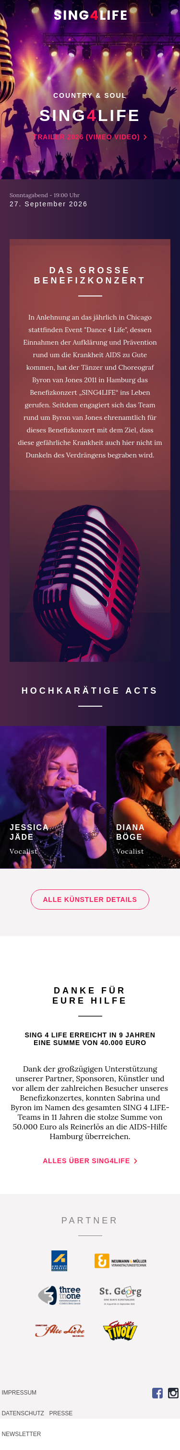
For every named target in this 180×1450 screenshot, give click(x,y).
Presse (61, 1413)
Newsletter (21, 1434)
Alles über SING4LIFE (86, 1161)
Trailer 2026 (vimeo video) (86, 137)
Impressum (18, 1392)
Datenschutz (22, 1413)
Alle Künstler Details (90, 899)
